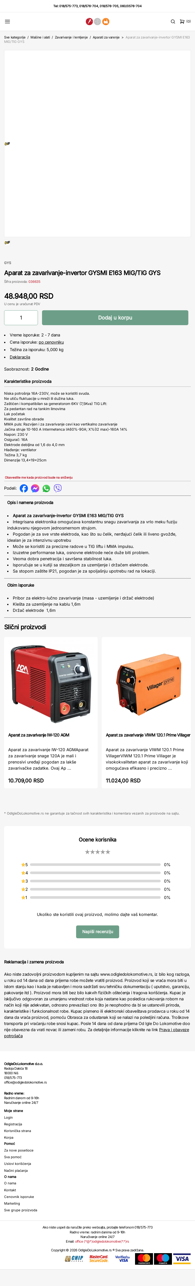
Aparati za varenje (106, 37)
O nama (10, 1199)
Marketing (12, 1220)
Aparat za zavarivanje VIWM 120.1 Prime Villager (148, 751)
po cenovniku (51, 358)
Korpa (8, 1154)
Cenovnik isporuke (19, 1213)
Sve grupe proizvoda (20, 1226)
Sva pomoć (13, 1173)
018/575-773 (68, 6)
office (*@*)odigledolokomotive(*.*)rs (102, 1258)
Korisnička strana (17, 1147)
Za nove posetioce (19, 1167)
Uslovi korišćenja (17, 1180)
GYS (7, 279)
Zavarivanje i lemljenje (71, 37)
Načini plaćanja (16, 1187)
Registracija (13, 1140)
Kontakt (10, 1206)
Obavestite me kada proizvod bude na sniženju (39, 494)
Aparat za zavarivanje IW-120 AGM (38, 751)
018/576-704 (88, 6)
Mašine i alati (40, 37)
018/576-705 (109, 6)
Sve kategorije (14, 37)
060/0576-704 (131, 6)
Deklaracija (20, 373)
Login (8, 1134)
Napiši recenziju (97, 948)
